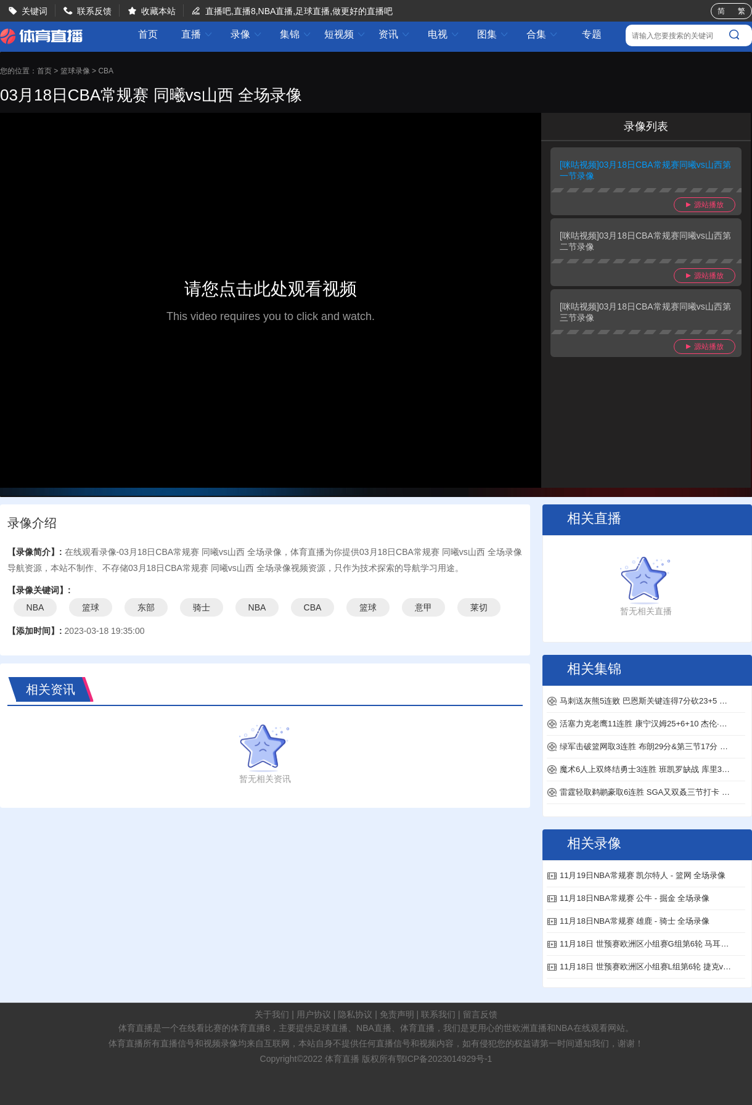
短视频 (345, 34)
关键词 (34, 11)
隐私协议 (355, 1014)
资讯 (394, 34)
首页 (148, 34)
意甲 (423, 607)
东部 (146, 607)
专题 (592, 34)
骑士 (201, 607)
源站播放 (705, 204)
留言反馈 (480, 1014)
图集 (493, 34)
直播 (197, 34)
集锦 (296, 34)
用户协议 (313, 1014)
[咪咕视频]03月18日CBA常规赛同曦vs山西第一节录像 (645, 170)
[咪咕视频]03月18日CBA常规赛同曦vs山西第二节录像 (645, 241)
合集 (542, 34)
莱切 (479, 607)
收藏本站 (158, 11)
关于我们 (272, 1014)
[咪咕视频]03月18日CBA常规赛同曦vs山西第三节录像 (645, 312)
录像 (247, 34)
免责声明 (397, 1014)
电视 (444, 34)
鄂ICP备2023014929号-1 (444, 1059)
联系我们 (438, 1014)
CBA (105, 71)
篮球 (90, 607)
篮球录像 (75, 71)
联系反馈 (94, 11)
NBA (35, 607)
